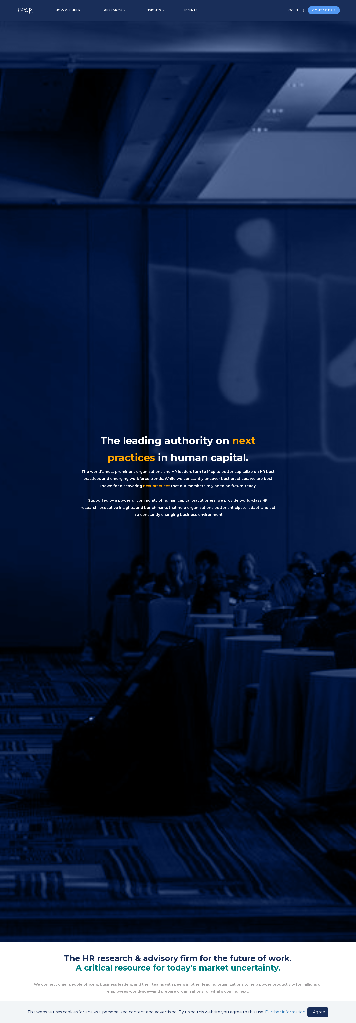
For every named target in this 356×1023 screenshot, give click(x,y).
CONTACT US (324, 10)
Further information (285, 1012)
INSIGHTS (154, 10)
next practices (156, 486)
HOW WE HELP (69, 10)
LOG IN (292, 10)
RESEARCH (113, 10)
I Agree (318, 1012)
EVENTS (191, 10)
